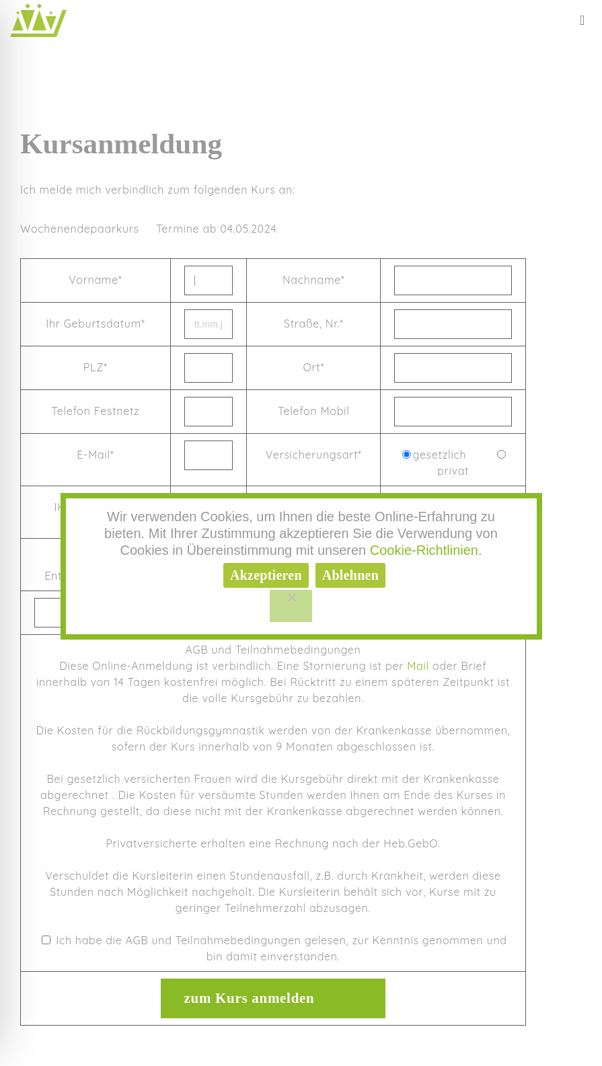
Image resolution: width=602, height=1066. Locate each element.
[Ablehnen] (291, 606)
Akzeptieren (266, 575)
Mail (418, 666)
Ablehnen (350, 575)
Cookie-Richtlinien (424, 550)
